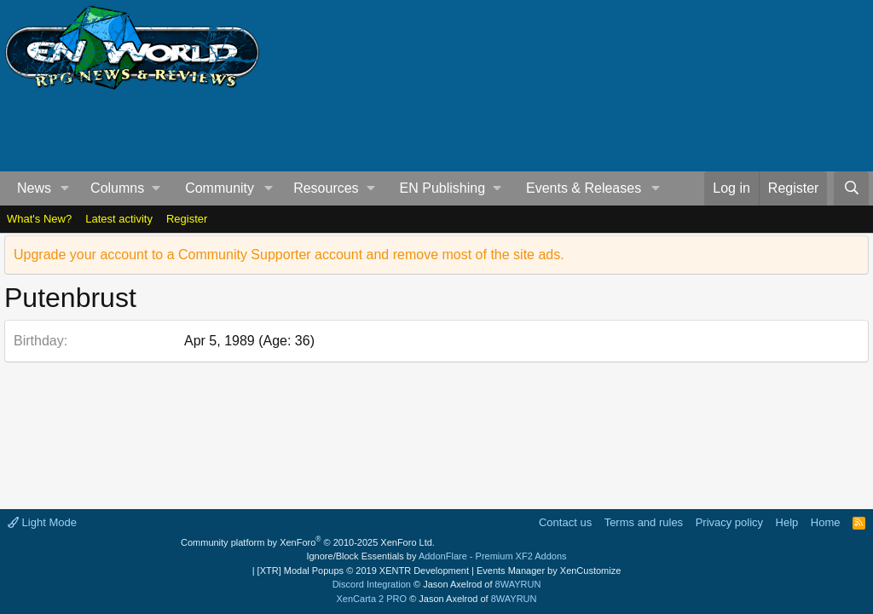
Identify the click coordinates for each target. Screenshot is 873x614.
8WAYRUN (518, 584)
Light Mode (42, 522)
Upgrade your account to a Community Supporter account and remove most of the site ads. (289, 254)
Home (826, 522)
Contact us (565, 522)
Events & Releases (583, 188)
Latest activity (119, 218)
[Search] (851, 188)
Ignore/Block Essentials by (436, 556)
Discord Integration (371, 584)
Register (186, 218)
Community (219, 188)
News (34, 188)
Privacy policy (729, 522)
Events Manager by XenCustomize (549, 570)
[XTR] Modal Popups (363, 570)
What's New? (39, 218)
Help (787, 522)
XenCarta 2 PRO (372, 599)
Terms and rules (643, 522)
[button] (65, 188)
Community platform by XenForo (308, 542)
